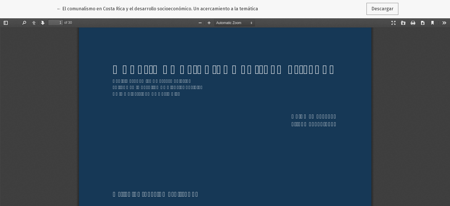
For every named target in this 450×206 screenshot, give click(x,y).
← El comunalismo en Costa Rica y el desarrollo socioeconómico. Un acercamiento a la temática (157, 8)
